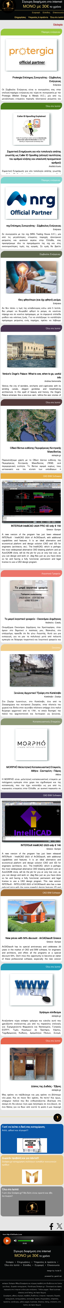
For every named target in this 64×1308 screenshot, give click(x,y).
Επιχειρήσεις (20, 17)
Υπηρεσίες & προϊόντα (38, 17)
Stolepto (10, 1262)
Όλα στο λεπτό (57, 17)
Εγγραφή (36, 12)
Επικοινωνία (58, 12)
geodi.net (58, 1276)
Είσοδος (46, 12)
